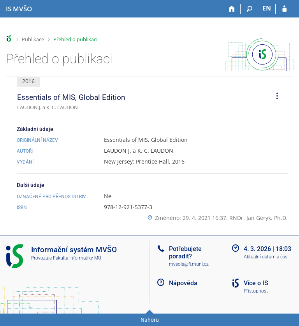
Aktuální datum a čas (265, 257)
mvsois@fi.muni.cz (189, 264)
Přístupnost (256, 291)
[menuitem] (274, 97)
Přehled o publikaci (75, 39)
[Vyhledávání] (249, 9)
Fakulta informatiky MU (77, 258)
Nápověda (183, 283)
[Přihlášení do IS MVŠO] (284, 9)
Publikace (33, 39)
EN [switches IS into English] (266, 8)
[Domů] (232, 9)
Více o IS (256, 283)
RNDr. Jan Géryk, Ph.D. (258, 217)
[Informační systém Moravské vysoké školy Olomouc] (19, 9)
